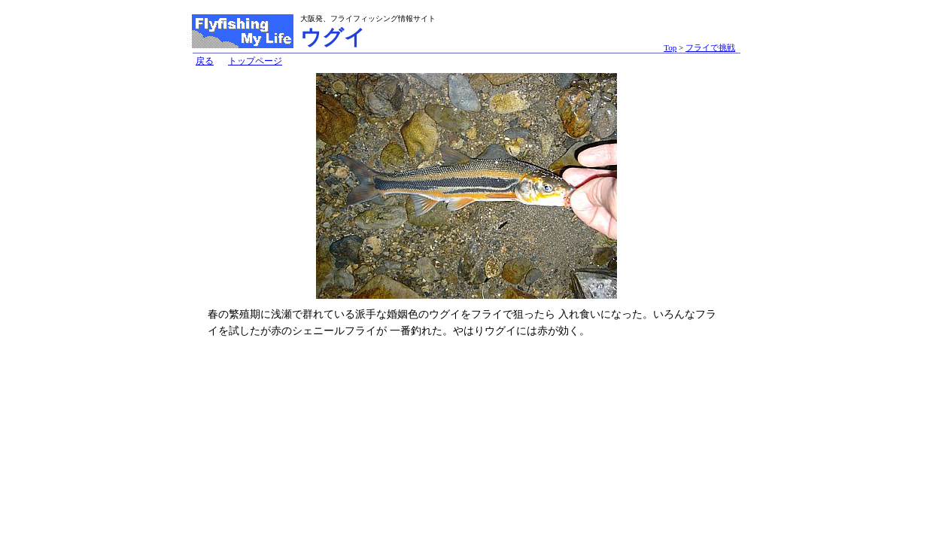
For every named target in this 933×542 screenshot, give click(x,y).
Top (670, 47)
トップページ (255, 61)
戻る (205, 61)
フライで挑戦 (710, 47)
